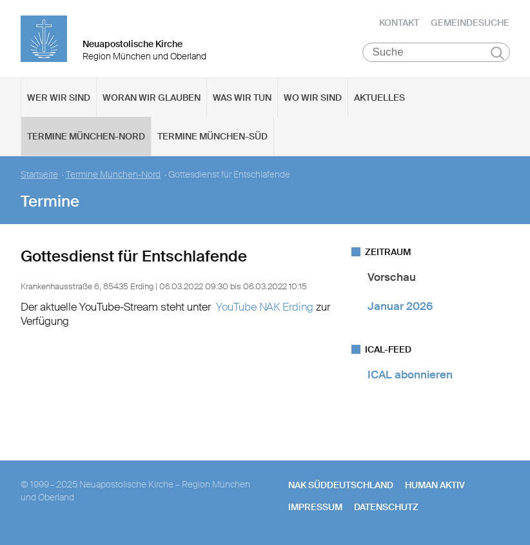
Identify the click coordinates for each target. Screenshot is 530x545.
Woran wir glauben (152, 97)
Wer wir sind (58, 97)
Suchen (497, 53)
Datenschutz (386, 507)
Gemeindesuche (470, 22)
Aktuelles (379, 97)
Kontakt (399, 22)
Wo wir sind (313, 97)
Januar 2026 (400, 306)
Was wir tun (242, 97)
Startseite (39, 174)
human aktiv (435, 485)
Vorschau (392, 277)
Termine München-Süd (212, 136)
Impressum (315, 507)
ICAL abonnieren (410, 374)
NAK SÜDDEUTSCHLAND (340, 485)
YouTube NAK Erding (264, 307)
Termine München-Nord (86, 136)
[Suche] (436, 52)
